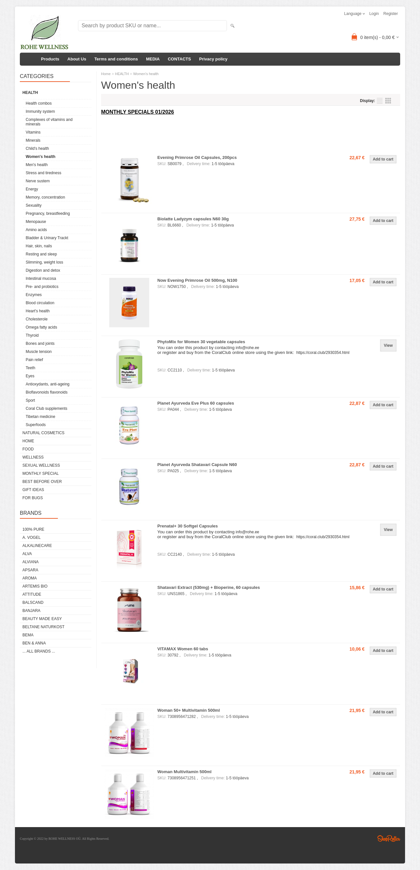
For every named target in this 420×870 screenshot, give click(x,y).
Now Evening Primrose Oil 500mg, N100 (197, 280)
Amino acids (36, 229)
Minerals (33, 140)
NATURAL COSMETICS (43, 433)
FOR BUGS (32, 498)
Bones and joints (40, 343)
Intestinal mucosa (41, 278)
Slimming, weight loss (44, 262)
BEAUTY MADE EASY (42, 619)
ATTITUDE (31, 594)
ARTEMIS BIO (34, 586)
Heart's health (38, 311)
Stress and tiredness (43, 173)
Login (374, 13)
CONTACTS (179, 59)
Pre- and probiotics (42, 286)
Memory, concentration (45, 197)
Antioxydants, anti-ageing (48, 384)
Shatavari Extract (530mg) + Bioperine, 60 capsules (208, 587)
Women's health (40, 156)
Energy (32, 189)
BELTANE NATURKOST (43, 627)
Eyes (30, 376)
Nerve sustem (38, 181)
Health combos (39, 103)
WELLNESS (33, 457)
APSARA (30, 570)
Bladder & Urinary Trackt (47, 238)
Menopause (36, 221)
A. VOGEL (31, 537)
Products (50, 59)
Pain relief (34, 359)
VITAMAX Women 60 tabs (182, 648)
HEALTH (30, 92)
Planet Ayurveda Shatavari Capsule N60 (197, 464)
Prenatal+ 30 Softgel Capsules (187, 526)
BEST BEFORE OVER (42, 481)
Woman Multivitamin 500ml (184, 771)
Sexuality (34, 205)
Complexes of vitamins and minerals (49, 121)
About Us (76, 59)
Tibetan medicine (40, 416)
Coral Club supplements (46, 408)
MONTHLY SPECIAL (40, 473)
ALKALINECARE (37, 545)
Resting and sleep (41, 254)
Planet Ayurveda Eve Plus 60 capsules (195, 403)
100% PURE (33, 529)
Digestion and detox (43, 270)
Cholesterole (36, 319)
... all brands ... (38, 651)
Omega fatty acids (41, 327)
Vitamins (33, 132)
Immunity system (40, 111)
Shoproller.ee (388, 838)
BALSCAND (33, 602)
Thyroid (32, 335)
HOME (28, 441)
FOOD (28, 449)
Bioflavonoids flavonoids (47, 392)
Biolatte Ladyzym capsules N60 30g (193, 218)
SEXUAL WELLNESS (41, 465)
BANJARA (31, 610)
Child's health (37, 148)
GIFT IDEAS (33, 489)
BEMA (27, 635)
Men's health (37, 164)
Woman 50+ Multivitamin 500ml (188, 710)
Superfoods (36, 424)
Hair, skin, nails (39, 246)
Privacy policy (213, 59)
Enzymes (34, 294)
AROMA (29, 578)
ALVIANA (30, 562)
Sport (30, 400)
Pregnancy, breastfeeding (48, 213)
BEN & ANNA (34, 643)
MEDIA (153, 59)
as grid (388, 101)
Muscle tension (39, 351)
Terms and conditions (116, 59)
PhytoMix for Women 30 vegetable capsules (201, 341)
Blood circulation (40, 303)
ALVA (27, 554)
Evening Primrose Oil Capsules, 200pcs (197, 157)
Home (106, 74)
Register (390, 13)
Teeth (30, 368)
